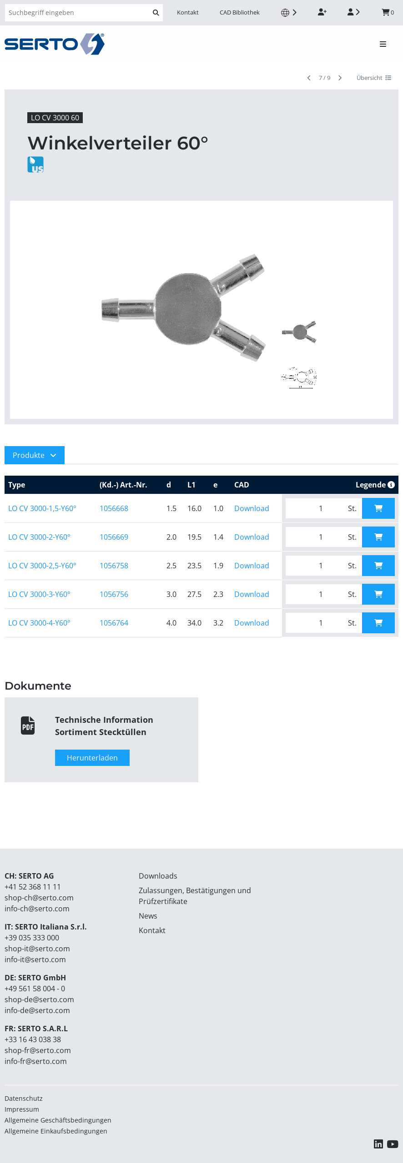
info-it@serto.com (35, 959)
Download (251, 508)
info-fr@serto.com (36, 1061)
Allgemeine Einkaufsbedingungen (56, 1131)
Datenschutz (24, 1098)
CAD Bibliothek (240, 12)
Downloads (158, 876)
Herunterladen (92, 758)
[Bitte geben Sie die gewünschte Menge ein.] (314, 508)
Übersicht (374, 78)
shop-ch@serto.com (39, 898)
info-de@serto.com (37, 1010)
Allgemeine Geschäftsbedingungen (58, 1120)
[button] (35, 455)
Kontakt (188, 12)
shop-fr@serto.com (38, 1050)
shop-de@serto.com (39, 999)
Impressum (22, 1109)
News (148, 916)
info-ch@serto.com (37, 909)
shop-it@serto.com (37, 949)
